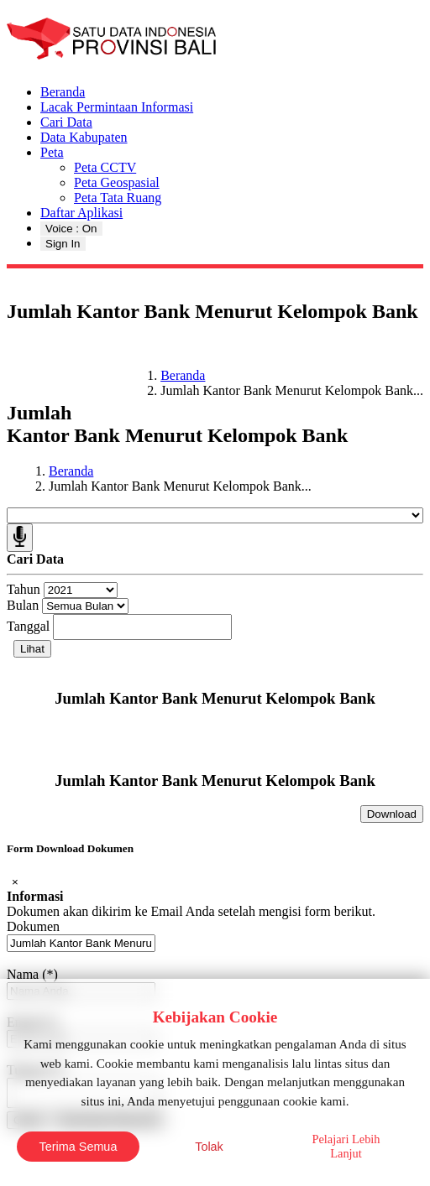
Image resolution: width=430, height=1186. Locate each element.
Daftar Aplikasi (81, 212)
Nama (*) (32, 974)
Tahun (23, 589)
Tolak (209, 1146)
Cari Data (66, 122)
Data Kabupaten (84, 137)
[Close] (15, 882)
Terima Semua (78, 1146)
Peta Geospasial (117, 182)
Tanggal (28, 626)
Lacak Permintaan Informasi (116, 107)
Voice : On (71, 228)
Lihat (32, 648)
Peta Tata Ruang (117, 197)
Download (392, 814)
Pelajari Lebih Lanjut (346, 1146)
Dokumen (33, 926)
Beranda (62, 92)
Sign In (63, 243)
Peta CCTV (105, 167)
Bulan (23, 605)
